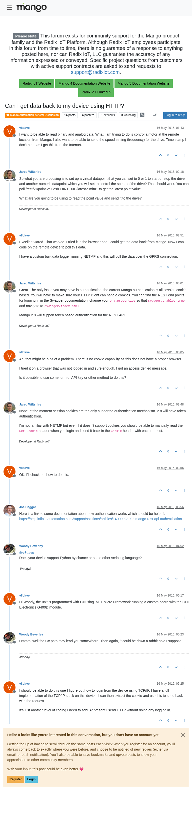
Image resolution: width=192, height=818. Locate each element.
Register (16, 779)
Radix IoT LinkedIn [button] (96, 92)
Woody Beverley (31, 546)
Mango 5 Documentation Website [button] (144, 83)
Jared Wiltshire (30, 172)
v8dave (24, 128)
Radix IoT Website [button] (36, 83)
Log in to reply (175, 115)
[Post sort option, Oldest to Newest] (155, 115)
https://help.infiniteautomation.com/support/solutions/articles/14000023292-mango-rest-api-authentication (100, 519)
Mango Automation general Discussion (32, 115)
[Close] (183, 735)
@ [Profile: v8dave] (26, 553)
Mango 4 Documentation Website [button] (84, 83)
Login (31, 779)
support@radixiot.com (95, 72)
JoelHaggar (27, 507)
